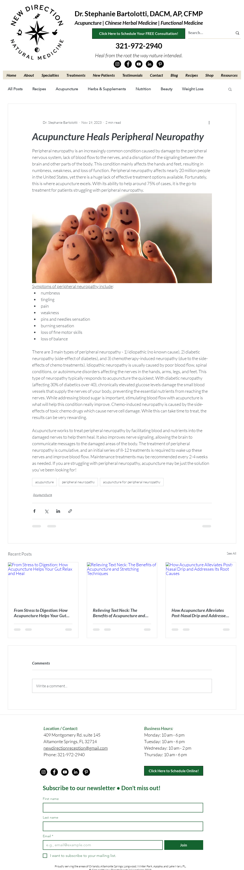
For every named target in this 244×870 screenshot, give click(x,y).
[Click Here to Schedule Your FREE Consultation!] (138, 33)
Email (48, 836)
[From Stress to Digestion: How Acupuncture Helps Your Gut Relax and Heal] (43, 582)
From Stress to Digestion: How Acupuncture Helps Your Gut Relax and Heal (41, 612)
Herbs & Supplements (107, 89)
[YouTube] (138, 64)
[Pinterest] (160, 64)
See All (231, 553)
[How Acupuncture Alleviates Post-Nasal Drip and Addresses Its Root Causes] (201, 582)
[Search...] (207, 33)
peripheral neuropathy (78, 482)
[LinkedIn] (149, 64)
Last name (50, 817)
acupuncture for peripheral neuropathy (131, 482)
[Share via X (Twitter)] (46, 511)
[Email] (101, 845)
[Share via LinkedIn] (58, 511)
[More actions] (209, 122)
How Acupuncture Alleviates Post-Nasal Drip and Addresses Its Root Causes (199, 612)
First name (51, 799)
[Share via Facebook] (34, 511)
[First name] (121, 807)
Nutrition (143, 89)
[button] (29, 75)
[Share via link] (70, 511)
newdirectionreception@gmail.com (76, 748)
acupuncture (44, 482)
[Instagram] (117, 64)
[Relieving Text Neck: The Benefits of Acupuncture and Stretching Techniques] (122, 582)
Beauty (166, 89)
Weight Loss (192, 89)
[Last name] (121, 826)
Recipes (39, 89)
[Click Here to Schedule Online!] (173, 771)
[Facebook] (128, 64)
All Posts (15, 89)
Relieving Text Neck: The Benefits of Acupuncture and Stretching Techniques (119, 612)
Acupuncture (67, 89)
